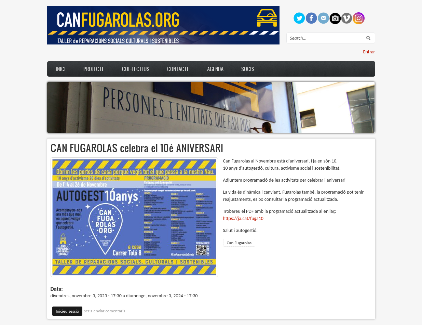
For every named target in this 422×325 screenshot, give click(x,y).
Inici (61, 69)
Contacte (178, 69)
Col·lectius (135, 69)
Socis (247, 69)
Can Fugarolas (239, 242)
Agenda (215, 69)
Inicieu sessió (67, 311)
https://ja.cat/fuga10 (243, 218)
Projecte (93, 69)
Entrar (369, 52)
